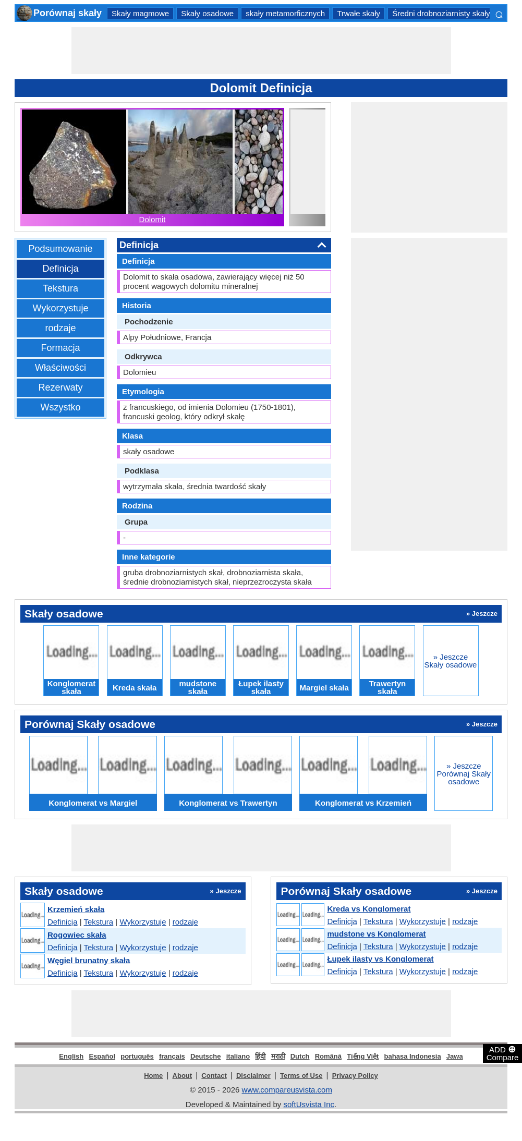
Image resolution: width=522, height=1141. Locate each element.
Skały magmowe (140, 13)
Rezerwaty (60, 387)
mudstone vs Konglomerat (376, 933)
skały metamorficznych (285, 13)
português (137, 1056)
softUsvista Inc (308, 1104)
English (71, 1056)
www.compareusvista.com (287, 1089)
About (182, 1075)
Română (328, 1056)
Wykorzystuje (61, 308)
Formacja (60, 348)
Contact (213, 1075)
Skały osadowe (207, 13)
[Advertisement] (261, 50)
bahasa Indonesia (412, 1056)
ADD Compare (503, 1053)
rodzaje (60, 328)
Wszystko (60, 407)
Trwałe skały (358, 13)
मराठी (278, 1056)
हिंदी (260, 1056)
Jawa (454, 1056)
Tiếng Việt (363, 1056)
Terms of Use (301, 1075)
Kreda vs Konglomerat (368, 908)
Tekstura (60, 288)
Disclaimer (253, 1075)
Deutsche (205, 1056)
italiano (238, 1056)
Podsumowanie (60, 249)
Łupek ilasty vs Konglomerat (380, 958)
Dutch (300, 1056)
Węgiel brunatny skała (88, 960)
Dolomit (152, 219)
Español (102, 1056)
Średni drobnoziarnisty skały (441, 13)
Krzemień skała (75, 909)
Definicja (60, 268)
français (172, 1056)
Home (153, 1075)
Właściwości (60, 367)
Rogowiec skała (76, 934)
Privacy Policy (355, 1075)
